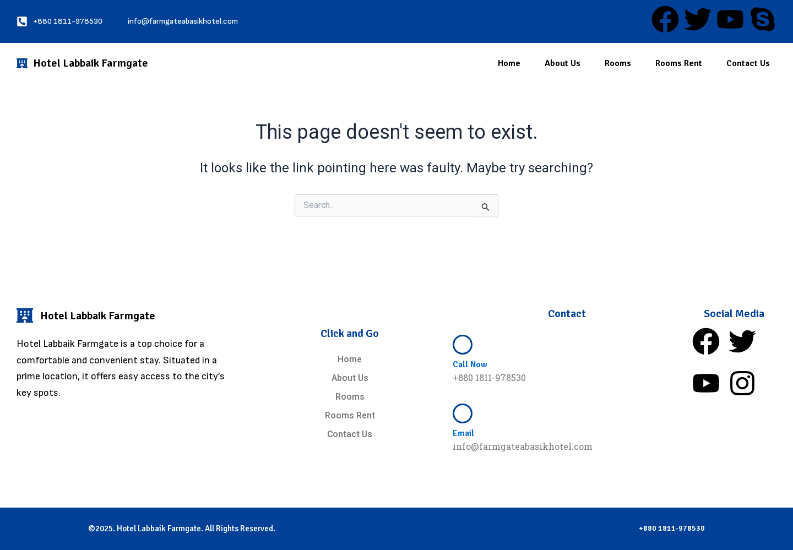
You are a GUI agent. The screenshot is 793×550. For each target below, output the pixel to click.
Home (509, 63)
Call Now (470, 363)
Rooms (618, 63)
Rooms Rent (678, 63)
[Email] (462, 412)
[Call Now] (462, 343)
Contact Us (748, 63)
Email (463, 432)
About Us (562, 63)
